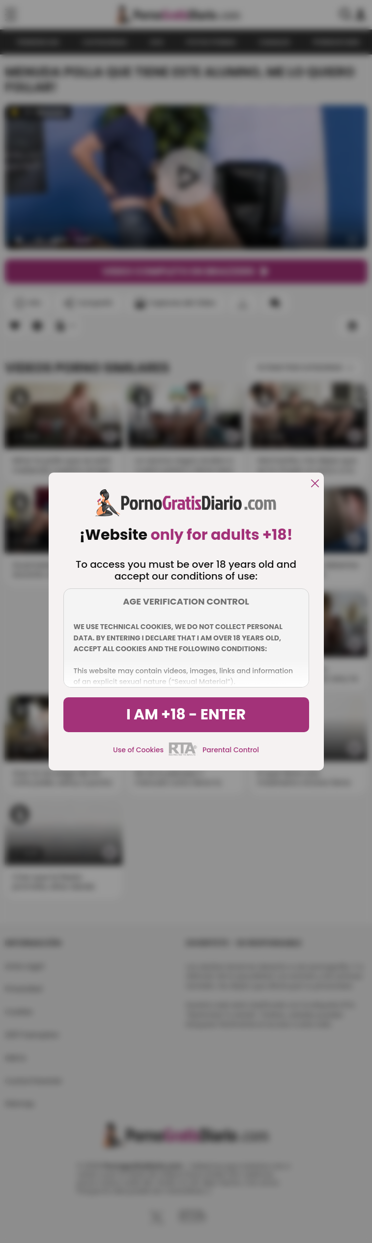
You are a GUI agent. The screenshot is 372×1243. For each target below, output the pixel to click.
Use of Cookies (138, 750)
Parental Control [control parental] (230, 750)
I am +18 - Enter (186, 714)
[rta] (183, 754)
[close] (315, 484)
